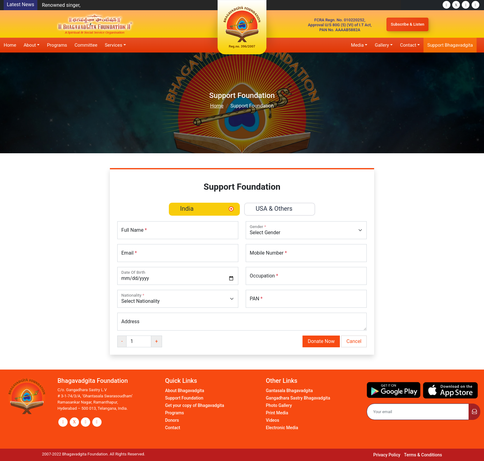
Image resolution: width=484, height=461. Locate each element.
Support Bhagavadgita (450, 45)
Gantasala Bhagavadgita (289, 390)
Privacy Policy (386, 454)
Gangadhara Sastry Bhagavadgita (298, 397)
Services (113, 45)
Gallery (382, 45)
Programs (57, 45)
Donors (172, 420)
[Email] (418, 412)
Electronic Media (282, 427)
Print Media (277, 412)
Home (10, 45)
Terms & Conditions (423, 454)
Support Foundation (184, 397)
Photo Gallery (279, 405)
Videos (272, 420)
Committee (85, 45)
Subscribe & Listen (407, 24)
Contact (408, 45)
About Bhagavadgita (184, 390)
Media (357, 45)
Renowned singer (61, 5)
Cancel (353, 341)
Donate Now (321, 341)
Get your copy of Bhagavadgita (194, 405)
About (29, 45)
